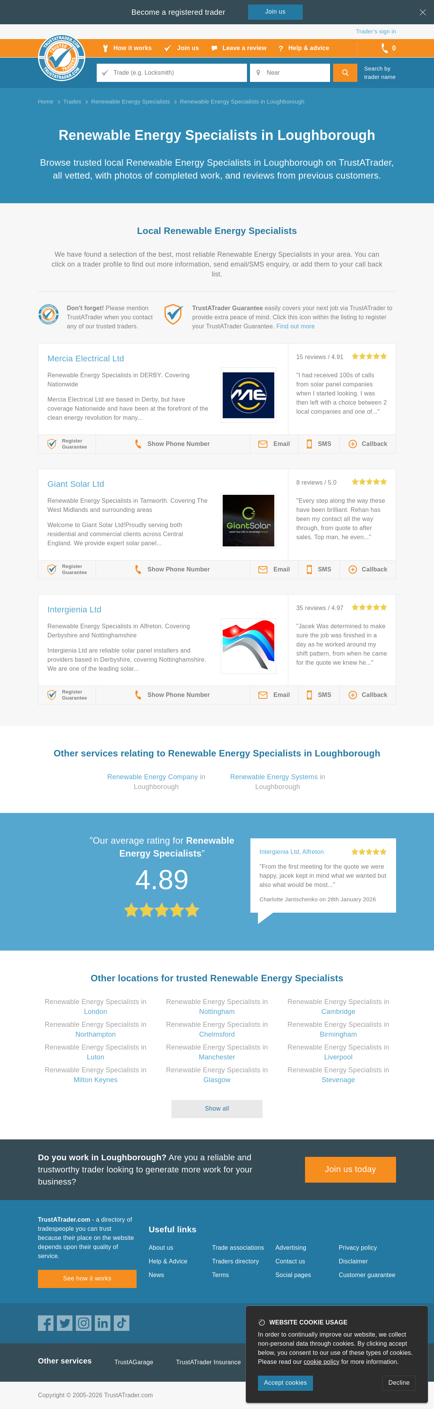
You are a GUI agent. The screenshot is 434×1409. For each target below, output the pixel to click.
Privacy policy (358, 1247)
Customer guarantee (367, 1275)
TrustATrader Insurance (208, 1362)
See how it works (87, 1278)
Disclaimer (353, 1261)
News (156, 1275)
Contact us (290, 1261)
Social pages (293, 1275)
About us (161, 1247)
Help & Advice (168, 1261)
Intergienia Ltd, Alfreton (291, 852)
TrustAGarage (134, 1362)
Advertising (290, 1247)
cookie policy (322, 1362)
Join (275, 11)
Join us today (350, 1169)
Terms (220, 1275)
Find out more (296, 326)
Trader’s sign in (376, 31)
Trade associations (238, 1247)
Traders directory (235, 1261)
